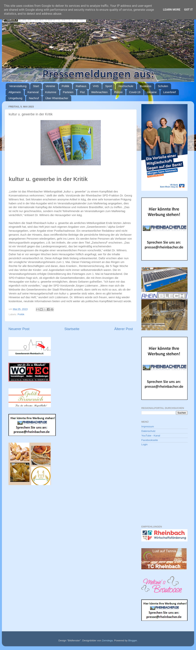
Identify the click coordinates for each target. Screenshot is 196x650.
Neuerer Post (18, 329)
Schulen (163, 86)
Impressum (147, 426)
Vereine (50, 86)
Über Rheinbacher (56, 98)
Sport (108, 86)
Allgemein (14, 92)
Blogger (132, 640)
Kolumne (50, 92)
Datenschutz (148, 431)
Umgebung (15, 98)
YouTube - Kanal (150, 435)
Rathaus (81, 86)
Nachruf (34, 98)
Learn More (171, 9)
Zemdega (107, 640)
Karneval (33, 92)
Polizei (118, 92)
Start (36, 86)
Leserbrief (169, 92)
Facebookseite (149, 440)
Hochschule (126, 86)
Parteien (68, 92)
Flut (82, 92)
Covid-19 (134, 92)
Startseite (71, 329)
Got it (188, 9)
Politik (65, 86)
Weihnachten (99, 92)
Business (145, 86)
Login (144, 444)
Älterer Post (123, 329)
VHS (96, 86)
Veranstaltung (18, 86)
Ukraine (152, 92)
